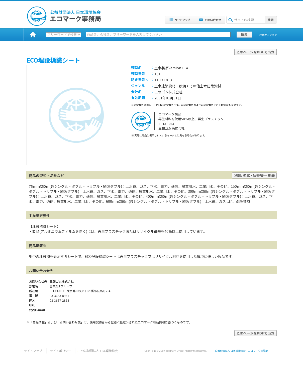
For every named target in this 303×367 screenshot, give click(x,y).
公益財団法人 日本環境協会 (99, 350)
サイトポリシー (60, 350)
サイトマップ (33, 350)
